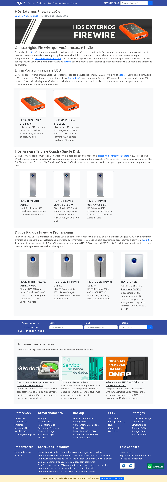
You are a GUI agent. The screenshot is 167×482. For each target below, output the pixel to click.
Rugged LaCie (75, 78)
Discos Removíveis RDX (84, 431)
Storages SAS (138, 431)
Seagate (123, 74)
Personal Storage (46, 424)
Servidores (19, 418)
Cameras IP (114, 428)
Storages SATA (139, 428)
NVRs (110, 424)
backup (67, 61)
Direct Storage (139, 424)
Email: (87, 322)
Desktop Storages (47, 431)
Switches (18, 424)
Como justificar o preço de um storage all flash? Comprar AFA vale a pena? (75, 458)
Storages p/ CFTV (116, 421)
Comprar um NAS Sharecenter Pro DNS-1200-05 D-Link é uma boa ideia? (74, 455)
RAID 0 (145, 239)
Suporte (65, 3)
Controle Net (21, 15)
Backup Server (80, 421)
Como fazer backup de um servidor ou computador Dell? (66, 468)
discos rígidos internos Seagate (113, 155)
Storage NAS (138, 421)
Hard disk (113, 431)
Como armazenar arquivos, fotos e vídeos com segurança (66, 461)
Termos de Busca (22, 452)
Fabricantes (41, 3)
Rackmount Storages (48, 428)
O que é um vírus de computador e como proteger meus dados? (70, 452)
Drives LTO (78, 428)
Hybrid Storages (46, 434)
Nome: (52, 322)
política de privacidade (109, 479)
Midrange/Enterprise (24, 434)
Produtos (31, 3)
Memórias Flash (22, 428)
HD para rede (44, 421)
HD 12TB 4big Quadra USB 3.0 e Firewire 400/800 (131, 285)
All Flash (42, 437)
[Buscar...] (134, 3)
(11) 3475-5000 (111, 3)
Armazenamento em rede (86, 424)
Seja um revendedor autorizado (135, 455)
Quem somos (126, 452)
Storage (42, 418)
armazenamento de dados (48, 58)
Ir (150, 3)
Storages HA (20, 421)
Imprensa (57, 3)
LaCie (31, 52)
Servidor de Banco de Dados (75, 382)
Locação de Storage (141, 418)
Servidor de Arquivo (83, 418)
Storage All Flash (140, 434)
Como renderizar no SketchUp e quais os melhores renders (67, 471)
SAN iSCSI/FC (20, 431)
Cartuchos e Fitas (81, 437)
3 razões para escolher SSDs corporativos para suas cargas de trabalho (73, 465)
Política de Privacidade (131, 458)
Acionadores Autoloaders (85, 434)
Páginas (34, 15)
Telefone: (123, 322)
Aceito (121, 479)
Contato (73, 3)
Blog (49, 3)
